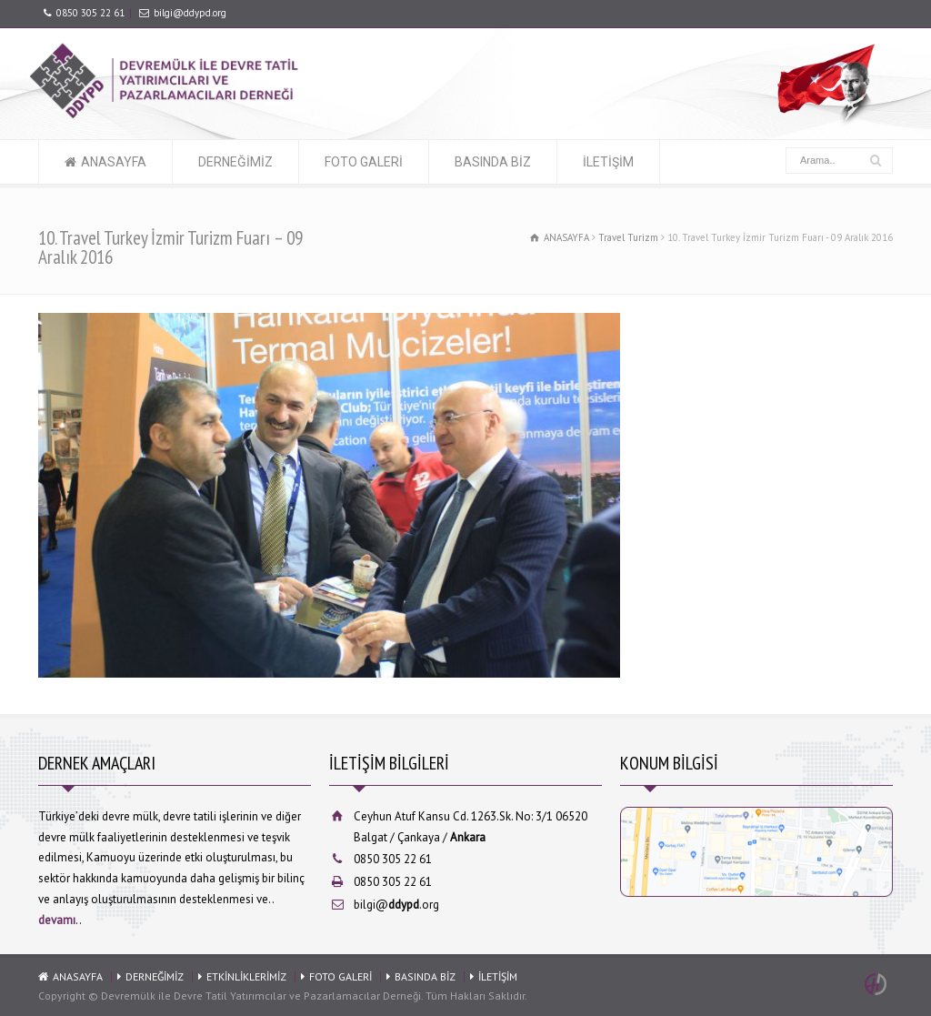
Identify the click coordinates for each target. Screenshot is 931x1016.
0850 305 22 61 (90, 12)
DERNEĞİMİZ (235, 162)
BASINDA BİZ (493, 162)
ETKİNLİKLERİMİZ (246, 976)
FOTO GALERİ (364, 162)
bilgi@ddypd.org (190, 12)
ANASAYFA (113, 162)
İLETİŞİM (608, 162)
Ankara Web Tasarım (878, 984)
